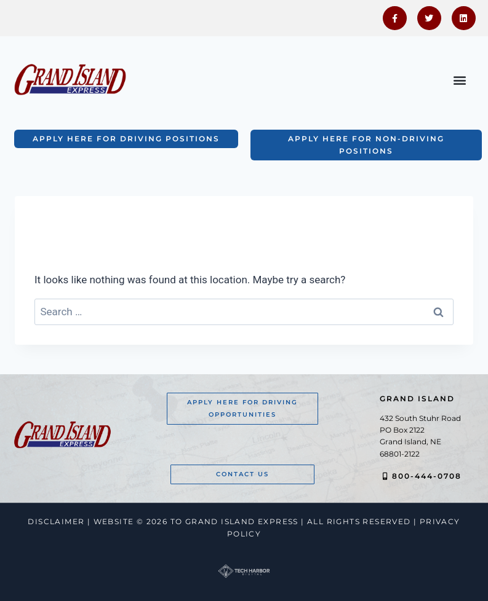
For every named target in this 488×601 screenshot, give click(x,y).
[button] (459, 80)
